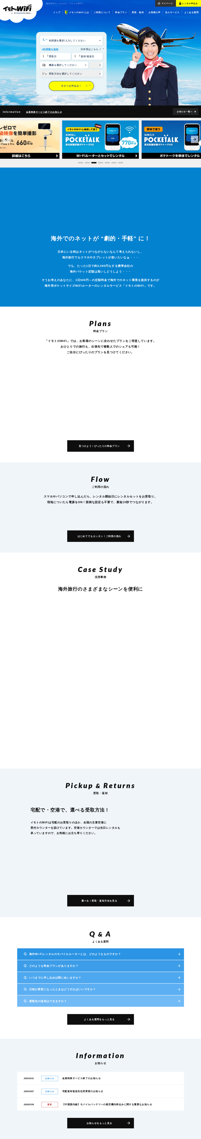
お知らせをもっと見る (99, 1123)
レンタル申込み (190, 3)
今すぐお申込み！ (76, 86)
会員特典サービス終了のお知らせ (44, 112)
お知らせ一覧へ (184, 111)
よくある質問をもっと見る (99, 1019)
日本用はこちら (92, 49)
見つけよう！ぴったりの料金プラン (99, 446)
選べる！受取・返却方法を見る (99, 900)
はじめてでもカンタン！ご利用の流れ (99, 536)
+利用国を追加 (50, 49)
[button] (80, 162)
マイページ (167, 3)
